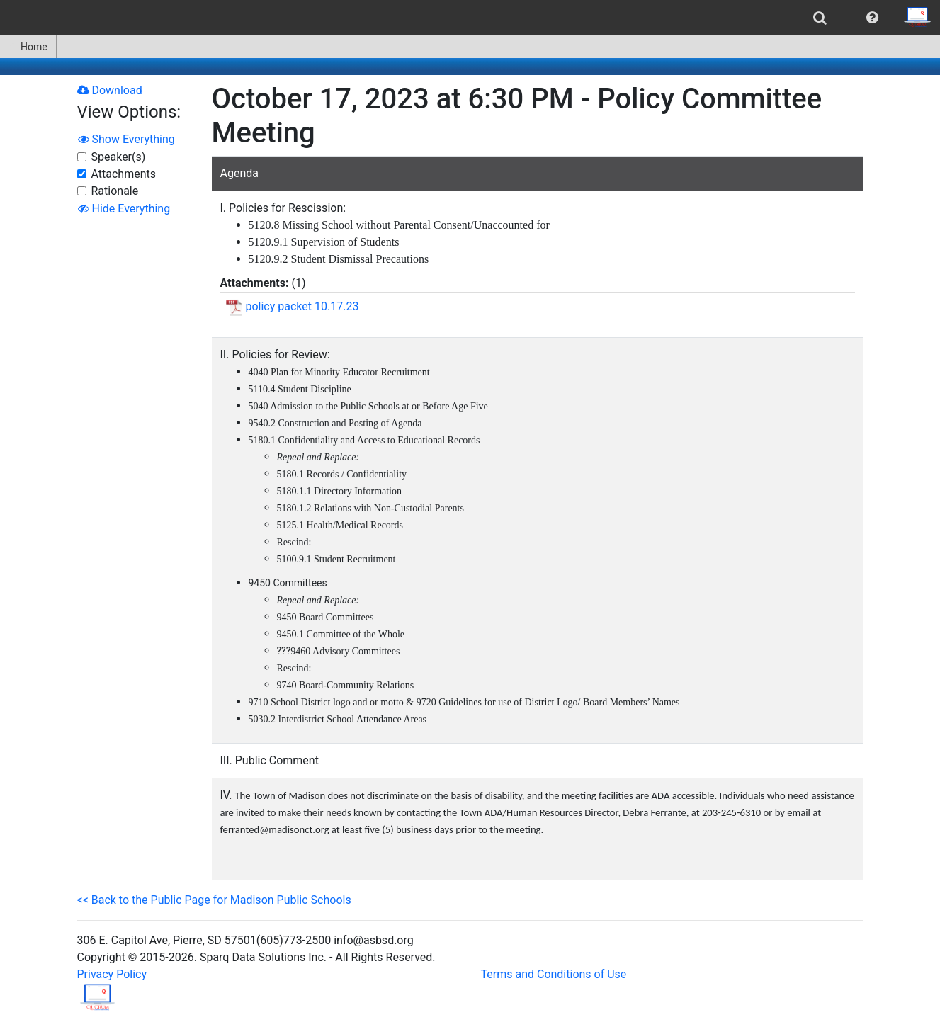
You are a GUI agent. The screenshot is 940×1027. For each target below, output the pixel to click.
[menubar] (470, 17)
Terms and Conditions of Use (554, 974)
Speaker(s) (118, 157)
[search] (819, 17)
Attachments (124, 174)
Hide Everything (124, 208)
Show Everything (126, 139)
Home (28, 46)
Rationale (115, 191)
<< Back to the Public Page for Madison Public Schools (214, 900)
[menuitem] (819, 17)
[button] (872, 18)
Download (109, 90)
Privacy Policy (112, 974)
